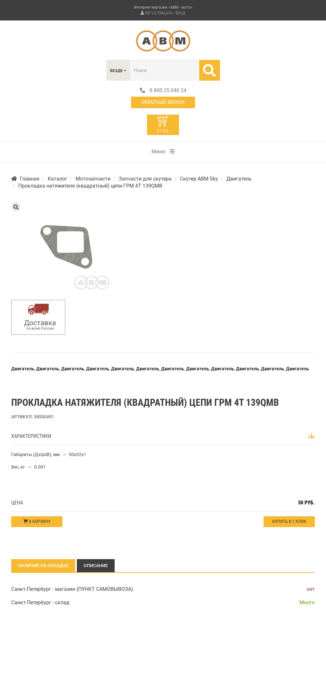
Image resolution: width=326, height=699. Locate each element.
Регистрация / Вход (165, 13)
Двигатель (22, 368)
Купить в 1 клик (289, 521)
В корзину (37, 521)
